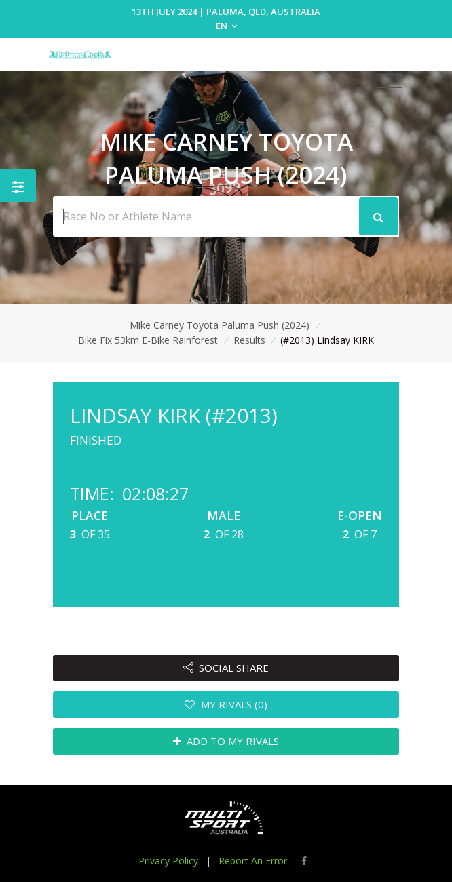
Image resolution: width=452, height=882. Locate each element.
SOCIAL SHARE (226, 668)
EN (226, 26)
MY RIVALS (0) (226, 704)
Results (249, 340)
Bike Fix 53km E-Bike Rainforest (148, 340)
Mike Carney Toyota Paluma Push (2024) (219, 325)
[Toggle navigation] (390, 81)
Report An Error (253, 860)
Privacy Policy (168, 860)
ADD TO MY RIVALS (226, 741)
